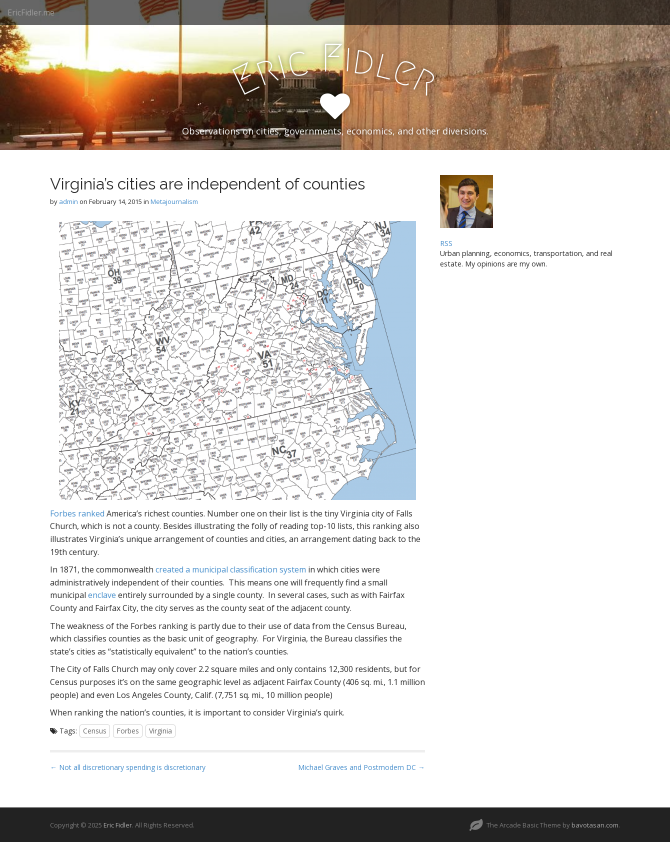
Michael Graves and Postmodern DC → (361, 767)
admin (68, 201)
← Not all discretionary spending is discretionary (128, 767)
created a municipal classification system (231, 569)
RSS (446, 243)
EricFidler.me (31, 12)
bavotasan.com (595, 825)
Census (94, 731)
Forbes (127, 731)
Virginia (160, 731)
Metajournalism (174, 201)
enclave (102, 595)
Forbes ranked (77, 513)
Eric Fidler (118, 825)
